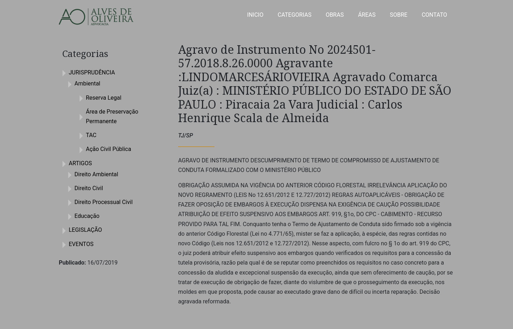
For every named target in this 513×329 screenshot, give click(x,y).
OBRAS (335, 14)
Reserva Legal (103, 97)
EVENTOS (81, 244)
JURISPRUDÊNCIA (92, 72)
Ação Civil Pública (108, 149)
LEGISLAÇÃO (85, 229)
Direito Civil (88, 188)
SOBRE (398, 14)
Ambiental (87, 83)
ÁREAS (366, 14)
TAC (91, 135)
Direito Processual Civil (103, 202)
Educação (86, 216)
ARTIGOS (80, 163)
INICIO (255, 14)
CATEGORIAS (294, 14)
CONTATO (434, 14)
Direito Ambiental (96, 174)
